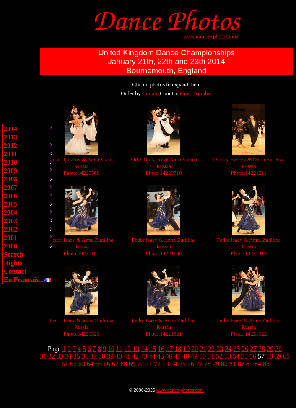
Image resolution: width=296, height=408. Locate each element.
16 (161, 348)
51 (211, 356)
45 (160, 356)
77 (199, 363)
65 (98, 363)
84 (257, 363)
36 (85, 356)
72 (157, 363)
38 (102, 356)
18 (177, 348)
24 (228, 348)
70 (140, 363)
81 (232, 363)
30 (278, 348)
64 (90, 363)
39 (110, 356)
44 (152, 356)
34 (68, 356)
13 (135, 348)
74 (174, 363)
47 (177, 356)
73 (165, 363)
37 (93, 356)
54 (236, 356)
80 (224, 363)
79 (216, 363)
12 (127, 348)
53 (227, 356)
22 (211, 348)
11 (119, 348)
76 (190, 363)
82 (241, 363)
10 (111, 348)
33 (60, 356)
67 (115, 363)
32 (51, 356)
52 (219, 356)
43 (143, 356)
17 (169, 348)
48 (185, 356)
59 (278, 356)
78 (207, 363)
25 (236, 348)
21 (203, 348)
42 (135, 356)
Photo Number (195, 93)
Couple (150, 93)
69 (132, 363)
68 (123, 363)
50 (202, 356)
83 (249, 363)
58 (269, 356)
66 (107, 363)
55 (244, 356)
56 (252, 356)
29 (270, 348)
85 (266, 363)
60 (286, 356)
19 (186, 348)
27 (253, 348)
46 (169, 356)
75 (182, 363)
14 (144, 348)
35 (76, 356)
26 (244, 348)
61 (65, 363)
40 (118, 356)
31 (43, 356)
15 (152, 348)
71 (148, 363)
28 (261, 348)
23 (219, 348)
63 (81, 363)
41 (127, 356)
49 (194, 356)
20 (194, 348)
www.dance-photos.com (180, 390)
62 (73, 363)
